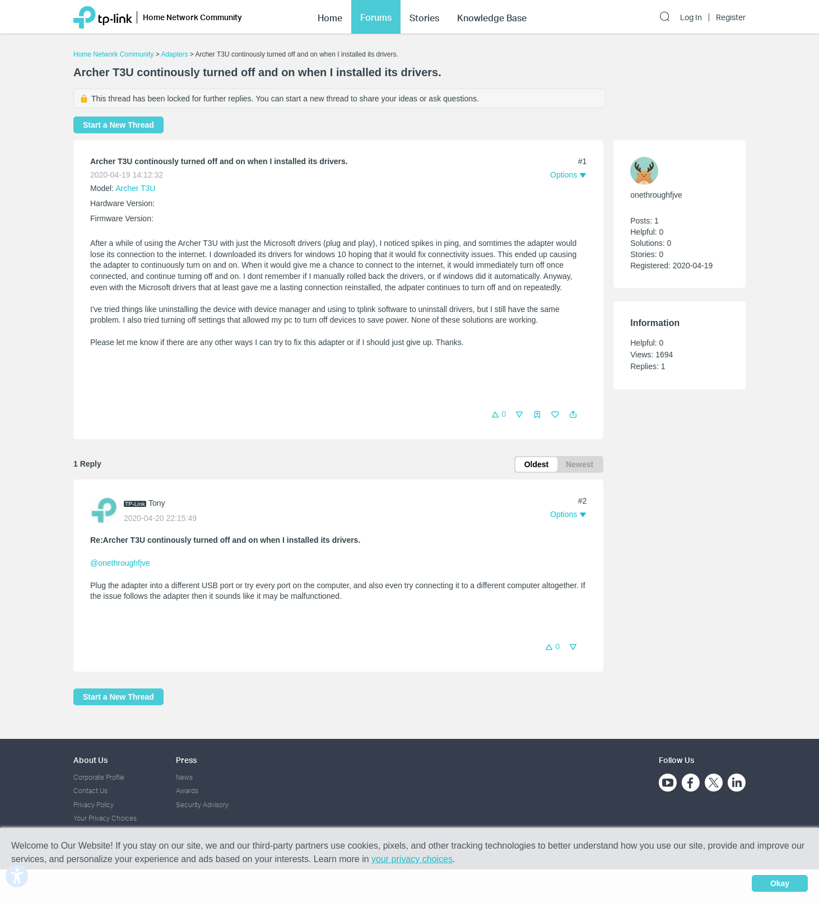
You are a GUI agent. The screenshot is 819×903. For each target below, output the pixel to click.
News (184, 777)
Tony (156, 503)
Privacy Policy (93, 804)
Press (186, 760)
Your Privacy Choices (105, 818)
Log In (691, 17)
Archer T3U (135, 188)
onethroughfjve (656, 194)
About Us (90, 760)
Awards (187, 790)
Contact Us (90, 790)
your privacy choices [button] (412, 859)
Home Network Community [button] (192, 17)
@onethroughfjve (120, 562)
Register (731, 17)
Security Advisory (202, 804)
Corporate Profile (98, 777)
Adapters (174, 54)
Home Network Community (113, 54)
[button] (573, 414)
